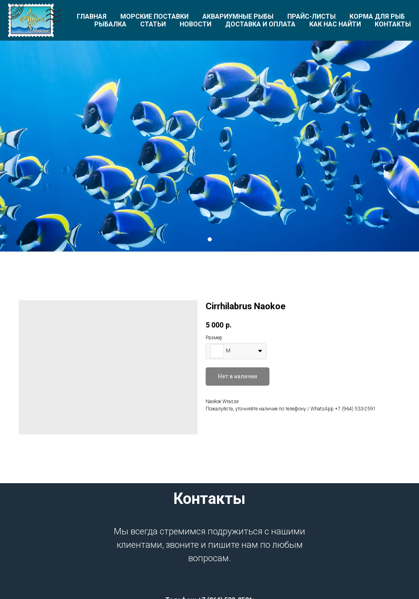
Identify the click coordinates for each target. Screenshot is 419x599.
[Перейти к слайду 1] (210, 239)
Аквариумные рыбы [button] (238, 16)
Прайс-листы (311, 16)
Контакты (393, 24)
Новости (195, 24)
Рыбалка (110, 24)
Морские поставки (154, 16)
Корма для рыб (377, 16)
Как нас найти (335, 24)
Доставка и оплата (260, 24)
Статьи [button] (153, 24)
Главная (91, 16)
